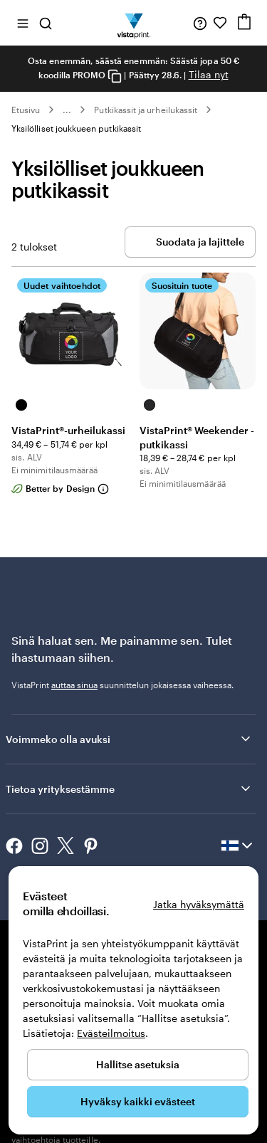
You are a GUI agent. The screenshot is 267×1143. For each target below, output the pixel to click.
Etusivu (25, 110)
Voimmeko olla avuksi (129, 739)
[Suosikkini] (220, 23)
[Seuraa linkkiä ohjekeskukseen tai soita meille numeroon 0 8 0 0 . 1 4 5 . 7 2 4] (200, 23)
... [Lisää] (67, 109)
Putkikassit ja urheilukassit (145, 110)
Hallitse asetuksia (137, 1064)
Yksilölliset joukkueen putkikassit (76, 128)
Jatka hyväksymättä (198, 904)
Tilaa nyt (209, 74)
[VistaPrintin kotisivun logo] (133, 22)
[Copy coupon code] (115, 75)
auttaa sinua (74, 685)
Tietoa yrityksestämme (129, 788)
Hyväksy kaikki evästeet (137, 1101)
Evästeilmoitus (111, 1033)
